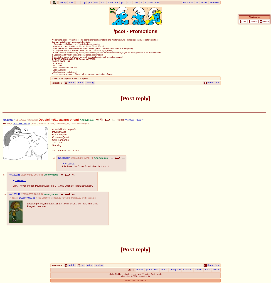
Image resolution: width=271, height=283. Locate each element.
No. (5, 120)
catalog (90, 82)
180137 (11, 120)
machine (187, 269)
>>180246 (139, 120)
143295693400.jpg (27, 198)
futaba (164, 269)
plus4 (149, 269)
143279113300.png (21, 123)
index (80, 82)
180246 (16, 174)
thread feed (212, 82)
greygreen (175, 269)
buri (156, 269)
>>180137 (70, 163)
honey (216, 269)
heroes (198, 269)
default (140, 269)
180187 (66, 158)
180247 (16, 194)
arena (208, 269)
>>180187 (129, 120)
